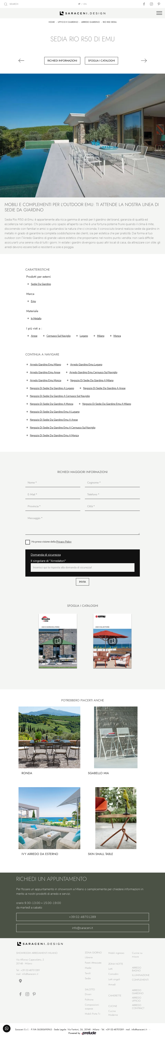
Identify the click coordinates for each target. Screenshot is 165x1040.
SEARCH (11, 4)
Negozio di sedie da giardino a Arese (104, 388)
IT (79, 4)
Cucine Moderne (113, 1013)
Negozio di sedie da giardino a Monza (51, 404)
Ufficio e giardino (68, 22)
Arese (34, 336)
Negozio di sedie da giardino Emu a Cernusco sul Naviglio (62, 427)
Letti (110, 969)
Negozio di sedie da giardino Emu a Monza (54, 435)
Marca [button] (30, 294)
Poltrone (89, 999)
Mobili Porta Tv (92, 1014)
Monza (117, 336)
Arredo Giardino (90, 22)
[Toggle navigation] (159, 13)
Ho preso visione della (51, 542)
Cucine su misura (137, 955)
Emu (33, 301)
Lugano (84, 336)
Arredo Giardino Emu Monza (45, 380)
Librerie (89, 957)
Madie (88, 968)
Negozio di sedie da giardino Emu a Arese (54, 420)
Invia (82, 582)
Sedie (88, 978)
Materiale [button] (32, 311)
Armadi (112, 984)
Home (52, 22)
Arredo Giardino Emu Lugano (86, 364)
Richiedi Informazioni (62, 60)
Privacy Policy (64, 542)
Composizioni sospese (92, 1006)
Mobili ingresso (116, 953)
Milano (100, 336)
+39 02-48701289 (82, 917)
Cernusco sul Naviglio (59, 336)
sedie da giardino (41, 284)
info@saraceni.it (82, 928)
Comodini (113, 974)
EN (85, 4)
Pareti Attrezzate (93, 963)
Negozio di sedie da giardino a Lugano (52, 388)
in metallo (36, 318)
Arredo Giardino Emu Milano (45, 364)
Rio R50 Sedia (110, 22)
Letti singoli (114, 979)
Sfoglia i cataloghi (101, 60)
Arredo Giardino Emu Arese (45, 372)
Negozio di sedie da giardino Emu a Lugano (55, 412)
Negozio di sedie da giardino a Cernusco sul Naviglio (60, 396)
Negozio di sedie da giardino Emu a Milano (106, 404)
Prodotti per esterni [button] (38, 277)
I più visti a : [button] (34, 329)
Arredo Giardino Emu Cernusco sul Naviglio (93, 372)
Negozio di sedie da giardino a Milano (91, 380)
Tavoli (88, 973)
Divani (88, 994)
